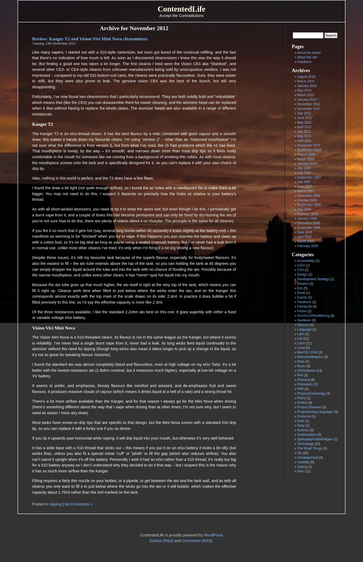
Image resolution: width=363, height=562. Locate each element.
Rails (301, 421)
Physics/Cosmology (311, 393)
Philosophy (305, 384)
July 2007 (304, 182)
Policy (301, 398)
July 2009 (304, 168)
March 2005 (305, 241)
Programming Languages (315, 412)
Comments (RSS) (197, 541)
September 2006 (309, 205)
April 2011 (304, 141)
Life (299, 338)
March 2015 (305, 95)
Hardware (304, 320)
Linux (301, 343)
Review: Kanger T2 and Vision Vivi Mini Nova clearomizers (90, 38)
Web (300, 471)
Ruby (301, 425)
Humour (303, 325)
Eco (300, 288)
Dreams (303, 284)
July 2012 (304, 113)
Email (301, 293)
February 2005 (307, 246)
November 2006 (308, 196)
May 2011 (304, 136)
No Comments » (78, 504)
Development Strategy (313, 279)
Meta (301, 361)
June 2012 (304, 118)
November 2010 (308, 145)
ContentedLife (181, 9)
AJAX (301, 265)
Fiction (302, 311)
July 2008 (304, 173)
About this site (307, 57)
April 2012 (304, 127)
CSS (300, 270)
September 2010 (309, 150)
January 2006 (307, 218)
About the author (309, 53)
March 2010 (305, 159)
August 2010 (306, 154)
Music (301, 366)
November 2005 (308, 228)
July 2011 (304, 132)
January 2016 (307, 86)
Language (304, 329)
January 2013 (307, 99)
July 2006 (304, 209)
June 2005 (304, 232)
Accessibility (306, 261)
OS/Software (306, 371)
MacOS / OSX (307, 352)
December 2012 (308, 104)
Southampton (306, 435)
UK (299, 453)
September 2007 (309, 177)
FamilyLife (304, 306)
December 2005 (308, 223)
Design (302, 274)
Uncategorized (307, 457)
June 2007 (304, 186)
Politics (302, 403)
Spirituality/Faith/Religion (315, 439)
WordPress (213, 535)
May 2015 (304, 90)
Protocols (304, 416)
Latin (300, 334)
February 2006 (307, 214)
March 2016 (305, 81)
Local (301, 348)
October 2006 (307, 200)
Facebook (304, 302)
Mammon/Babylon (310, 357)
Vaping (302, 467)
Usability (303, 462)
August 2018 (306, 77)
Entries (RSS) (161, 541)
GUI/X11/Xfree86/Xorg (313, 316)
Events (302, 297)
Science (303, 430)
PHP (300, 389)
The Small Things (309, 448)
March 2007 (305, 191)
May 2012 (304, 122)
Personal (303, 380)
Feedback (304, 62)
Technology (305, 444)
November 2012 (308, 109)
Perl (300, 375)
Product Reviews (309, 407)
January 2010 (307, 164)
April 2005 (304, 237)
